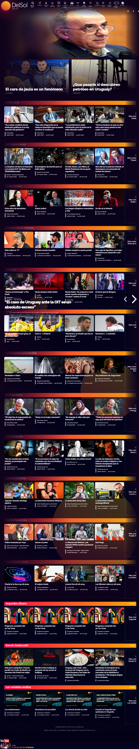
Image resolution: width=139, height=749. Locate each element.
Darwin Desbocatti (52, 6)
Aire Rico (73, 5)
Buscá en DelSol (32, 6)
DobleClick (39, 5)
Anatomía (128, 5)
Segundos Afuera (114, 6)
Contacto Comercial (124, 10)
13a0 (80, 5)
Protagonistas (100, 5)
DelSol (19, 5)
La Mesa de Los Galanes (66, 6)
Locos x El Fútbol (107, 6)
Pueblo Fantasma (87, 6)
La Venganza (93, 6)
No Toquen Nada (46, 6)
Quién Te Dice (59, 6)
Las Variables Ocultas (121, 6)
